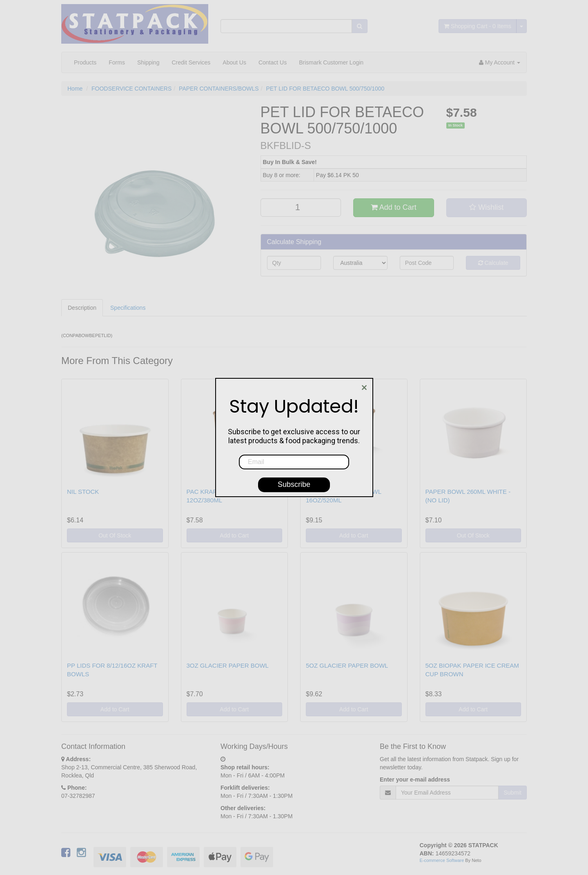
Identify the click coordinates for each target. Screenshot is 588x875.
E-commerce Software (442, 860)
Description (82, 307)
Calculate (493, 263)
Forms (117, 62)
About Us (234, 62)
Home (74, 88)
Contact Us (272, 62)
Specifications (127, 307)
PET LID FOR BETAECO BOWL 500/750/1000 (325, 88)
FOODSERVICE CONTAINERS (131, 88)
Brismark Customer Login (331, 62)
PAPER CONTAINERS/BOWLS (219, 88)
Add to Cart (393, 207)
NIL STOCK (83, 491)
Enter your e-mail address (415, 779)
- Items (477, 26)
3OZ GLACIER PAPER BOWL (228, 665)
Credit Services (191, 62)
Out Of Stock (114, 535)
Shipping (148, 62)
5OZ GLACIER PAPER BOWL (347, 665)
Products (85, 62)
